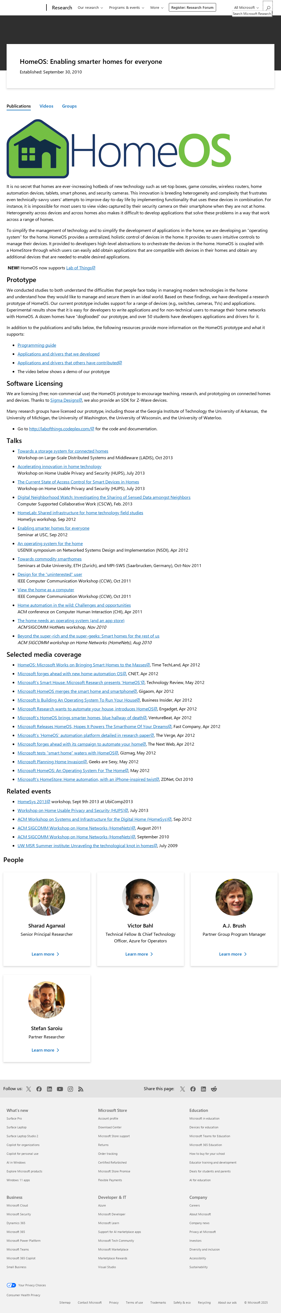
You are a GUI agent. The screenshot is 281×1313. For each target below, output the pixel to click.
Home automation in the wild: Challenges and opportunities (74, 605)
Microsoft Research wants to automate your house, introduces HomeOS (87, 709)
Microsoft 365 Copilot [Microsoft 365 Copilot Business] (21, 1258)
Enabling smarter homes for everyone (53, 528)
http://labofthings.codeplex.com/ (61, 428)
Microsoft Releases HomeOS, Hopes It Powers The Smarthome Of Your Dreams (95, 726)
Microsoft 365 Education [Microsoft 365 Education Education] (205, 1145)
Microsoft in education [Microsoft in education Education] (204, 1118)
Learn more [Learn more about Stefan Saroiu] (43, 1050)
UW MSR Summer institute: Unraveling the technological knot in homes (87, 845)
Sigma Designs (66, 400)
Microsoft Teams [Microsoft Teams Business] (18, 1249)
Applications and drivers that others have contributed (70, 362)
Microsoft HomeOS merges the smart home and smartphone (77, 691)
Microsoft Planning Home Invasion (52, 761)
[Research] (61, 7)
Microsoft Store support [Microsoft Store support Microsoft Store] (114, 1136)
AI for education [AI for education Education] (200, 1180)
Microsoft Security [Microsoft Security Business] (19, 1214)
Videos (46, 106)
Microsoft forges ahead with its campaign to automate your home (82, 744)
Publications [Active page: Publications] (19, 106)
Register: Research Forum (192, 7)
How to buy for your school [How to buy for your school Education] (207, 1153)
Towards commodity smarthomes (50, 559)
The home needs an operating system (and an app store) (71, 620)
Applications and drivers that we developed (59, 354)
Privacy (114, 1302)
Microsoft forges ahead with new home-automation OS (72, 673)
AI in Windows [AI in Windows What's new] (16, 1162)
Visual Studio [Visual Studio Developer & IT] (107, 1267)
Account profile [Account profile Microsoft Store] (108, 1118)
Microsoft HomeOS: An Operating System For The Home (73, 770)
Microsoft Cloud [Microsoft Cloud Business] (17, 1205)
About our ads (227, 1302)
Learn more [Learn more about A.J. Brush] (230, 954)
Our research (88, 7)
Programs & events (124, 7)
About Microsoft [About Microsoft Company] (200, 1214)
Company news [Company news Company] (199, 1223)
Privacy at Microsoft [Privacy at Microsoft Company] (202, 1232)
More (154, 7)
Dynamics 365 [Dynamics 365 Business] (16, 1223)
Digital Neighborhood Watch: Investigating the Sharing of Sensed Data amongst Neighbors (104, 497)
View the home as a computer (46, 589)
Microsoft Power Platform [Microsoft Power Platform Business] (23, 1240)
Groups (69, 106)
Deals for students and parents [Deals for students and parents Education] (210, 1171)
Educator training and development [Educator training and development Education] (212, 1162)
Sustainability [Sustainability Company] (198, 1267)
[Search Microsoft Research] (268, 7)
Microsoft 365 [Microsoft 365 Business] (16, 1232)
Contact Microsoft (90, 1302)
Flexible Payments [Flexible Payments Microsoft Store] (110, 1180)
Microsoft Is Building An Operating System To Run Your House (79, 700)
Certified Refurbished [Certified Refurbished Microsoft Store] (112, 1162)
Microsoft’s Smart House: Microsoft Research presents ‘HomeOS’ (81, 682)
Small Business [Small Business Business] (16, 1267)
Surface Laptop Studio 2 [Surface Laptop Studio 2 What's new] (22, 1136)
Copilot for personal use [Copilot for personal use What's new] (22, 1153)
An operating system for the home (50, 543)
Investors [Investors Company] (195, 1240)
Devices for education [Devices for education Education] (203, 1127)
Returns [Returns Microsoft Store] (103, 1145)
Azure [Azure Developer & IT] (102, 1205)
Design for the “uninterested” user (50, 574)
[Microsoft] (25, 7)
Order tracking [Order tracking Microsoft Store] (107, 1153)
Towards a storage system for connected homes (63, 451)
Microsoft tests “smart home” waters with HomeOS (68, 753)
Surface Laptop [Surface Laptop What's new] (16, 1127)
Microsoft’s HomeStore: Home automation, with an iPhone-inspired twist (88, 779)
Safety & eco (182, 1302)
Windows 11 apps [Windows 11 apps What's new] (18, 1180)
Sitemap (64, 1302)
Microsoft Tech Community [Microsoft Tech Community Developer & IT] (116, 1240)
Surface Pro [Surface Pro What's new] (14, 1118)
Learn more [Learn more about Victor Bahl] (136, 954)
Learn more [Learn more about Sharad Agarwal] (43, 954)
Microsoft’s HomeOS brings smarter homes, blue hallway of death (82, 717)
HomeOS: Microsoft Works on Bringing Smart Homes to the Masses (84, 665)
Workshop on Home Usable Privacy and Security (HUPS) (73, 810)
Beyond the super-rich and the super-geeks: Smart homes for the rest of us (88, 636)
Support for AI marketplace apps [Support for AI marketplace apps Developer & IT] (119, 1232)
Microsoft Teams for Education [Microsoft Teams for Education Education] (209, 1136)
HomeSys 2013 (34, 801)
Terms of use (134, 1302)
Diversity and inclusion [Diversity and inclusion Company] (204, 1249)
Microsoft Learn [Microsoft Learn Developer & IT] (108, 1223)
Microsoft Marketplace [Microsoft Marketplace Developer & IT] (113, 1249)
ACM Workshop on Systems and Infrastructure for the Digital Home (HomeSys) (95, 819)
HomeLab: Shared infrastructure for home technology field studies (80, 512)
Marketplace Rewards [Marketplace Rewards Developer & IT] (112, 1258)
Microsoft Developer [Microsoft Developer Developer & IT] (111, 1214)
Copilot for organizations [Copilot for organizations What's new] (23, 1145)
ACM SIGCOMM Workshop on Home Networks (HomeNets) (76, 828)
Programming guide (37, 345)
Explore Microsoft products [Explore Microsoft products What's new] (24, 1171)
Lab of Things (80, 267)
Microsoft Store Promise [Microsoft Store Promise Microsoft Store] (114, 1171)
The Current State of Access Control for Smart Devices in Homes (78, 482)
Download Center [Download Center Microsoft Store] (110, 1127)
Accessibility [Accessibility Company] (197, 1258)
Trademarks (158, 1302)
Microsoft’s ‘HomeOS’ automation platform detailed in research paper (86, 735)
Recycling (204, 1302)
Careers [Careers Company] (194, 1205)
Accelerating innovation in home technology (59, 466)
